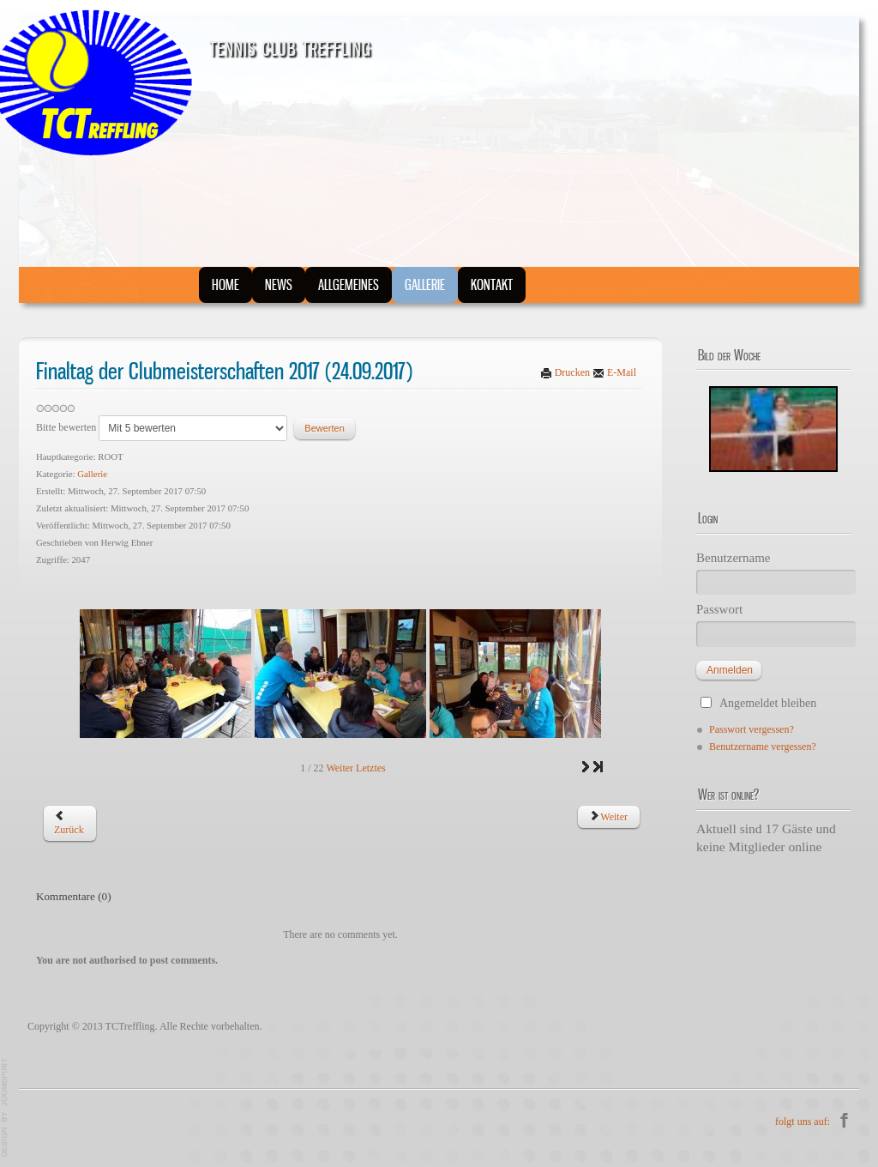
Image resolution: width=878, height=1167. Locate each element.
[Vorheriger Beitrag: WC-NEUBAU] (69, 823)
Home (224, 285)
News (273, 285)
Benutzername (733, 558)
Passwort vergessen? (751, 729)
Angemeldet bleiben (767, 703)
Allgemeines (338, 285)
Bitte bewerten (66, 427)
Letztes (371, 768)
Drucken (566, 372)
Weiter (339, 768)
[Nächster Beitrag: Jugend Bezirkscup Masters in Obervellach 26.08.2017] (608, 816)
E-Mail (614, 372)
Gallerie (410, 285)
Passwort (719, 609)
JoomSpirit (5, 1108)
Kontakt (474, 285)
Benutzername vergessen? (762, 747)
